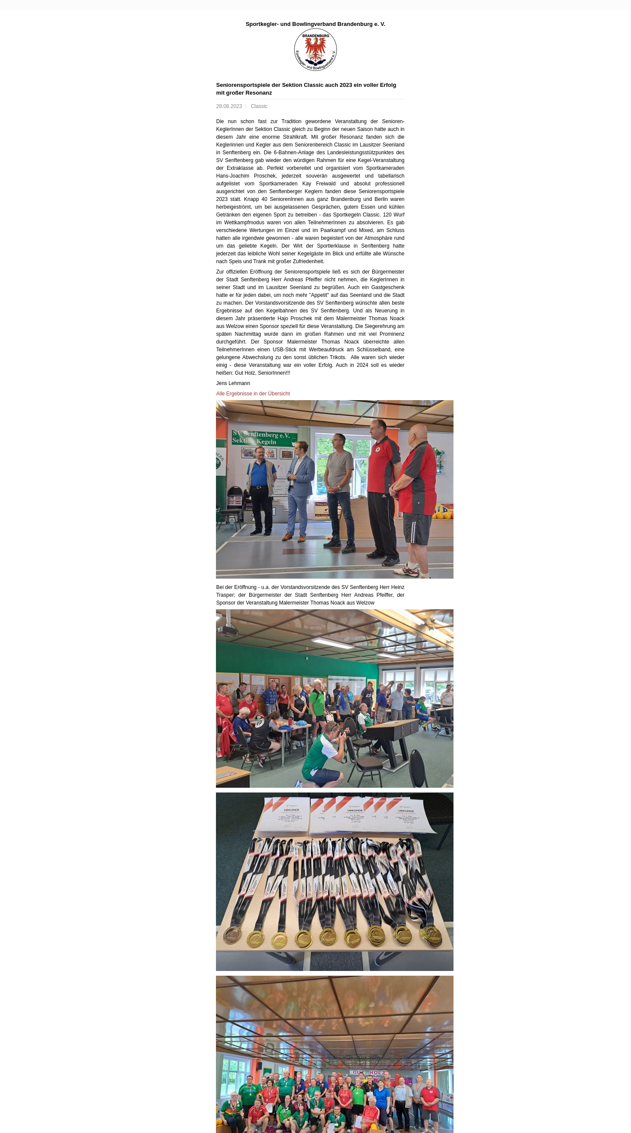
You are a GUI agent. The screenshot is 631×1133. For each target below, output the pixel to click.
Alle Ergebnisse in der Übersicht (253, 394)
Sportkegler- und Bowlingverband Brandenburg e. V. (315, 24)
